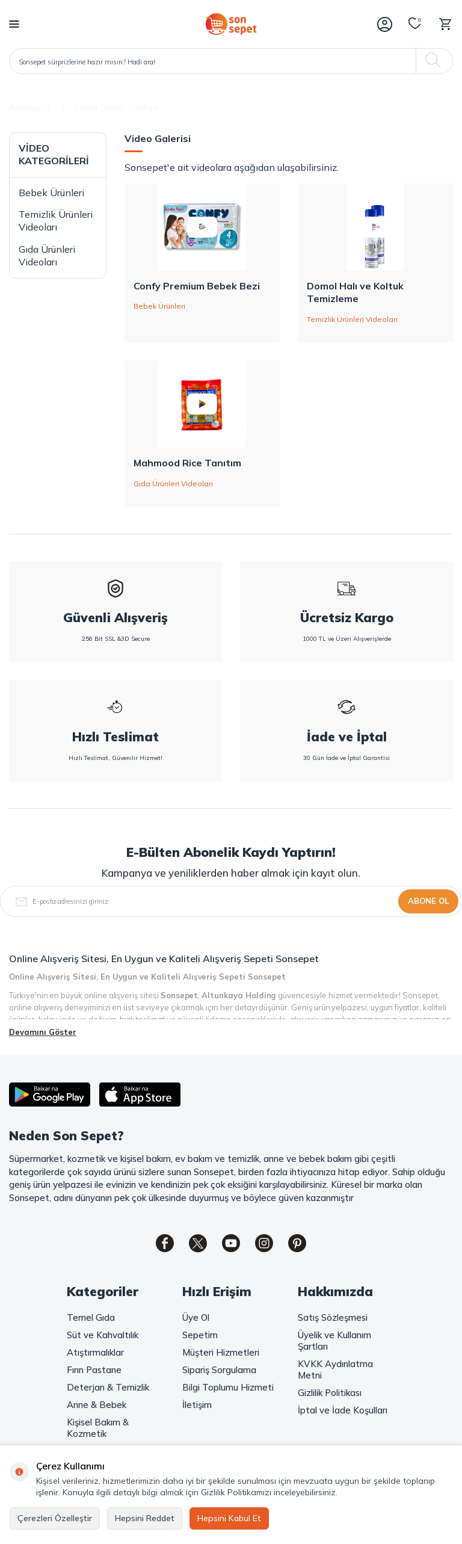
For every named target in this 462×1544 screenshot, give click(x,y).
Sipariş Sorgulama (219, 1370)
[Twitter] (198, 1243)
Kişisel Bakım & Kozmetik (98, 1427)
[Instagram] (264, 1243)
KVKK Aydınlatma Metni (335, 1369)
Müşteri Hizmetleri (220, 1352)
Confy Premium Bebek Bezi (197, 286)
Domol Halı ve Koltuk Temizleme (355, 292)
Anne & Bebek (96, 1404)
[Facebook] (165, 1243)
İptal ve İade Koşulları (342, 1410)
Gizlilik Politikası (330, 1392)
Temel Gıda (91, 1317)
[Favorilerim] (415, 24)
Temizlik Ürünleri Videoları (56, 220)
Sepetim (200, 1335)
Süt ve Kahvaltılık (102, 1335)
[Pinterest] (297, 1243)
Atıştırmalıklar (95, 1352)
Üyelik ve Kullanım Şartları (334, 1340)
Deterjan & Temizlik (108, 1387)
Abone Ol (428, 901)
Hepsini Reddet (144, 1518)
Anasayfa (29, 107)
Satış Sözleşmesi (333, 1317)
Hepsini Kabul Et (229, 1518)
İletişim (197, 1404)
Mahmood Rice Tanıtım (187, 463)
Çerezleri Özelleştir (54, 1518)
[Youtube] (231, 1243)
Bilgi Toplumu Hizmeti (228, 1387)
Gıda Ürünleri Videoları (47, 255)
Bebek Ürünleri (51, 193)
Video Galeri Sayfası (116, 107)
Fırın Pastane (94, 1370)
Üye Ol (195, 1317)
